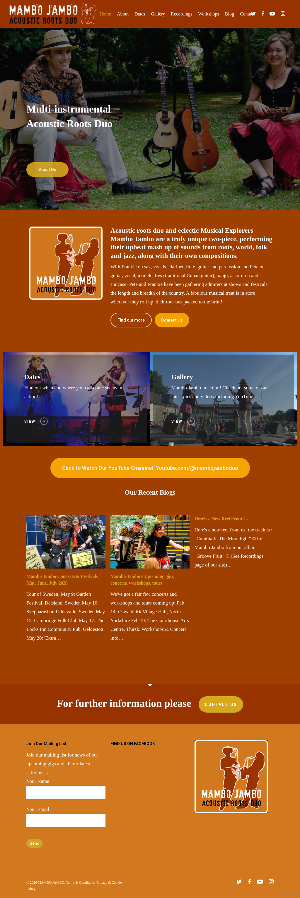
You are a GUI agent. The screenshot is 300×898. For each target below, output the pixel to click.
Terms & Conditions (80, 882)
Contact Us (221, 704)
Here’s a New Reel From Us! (222, 518)
